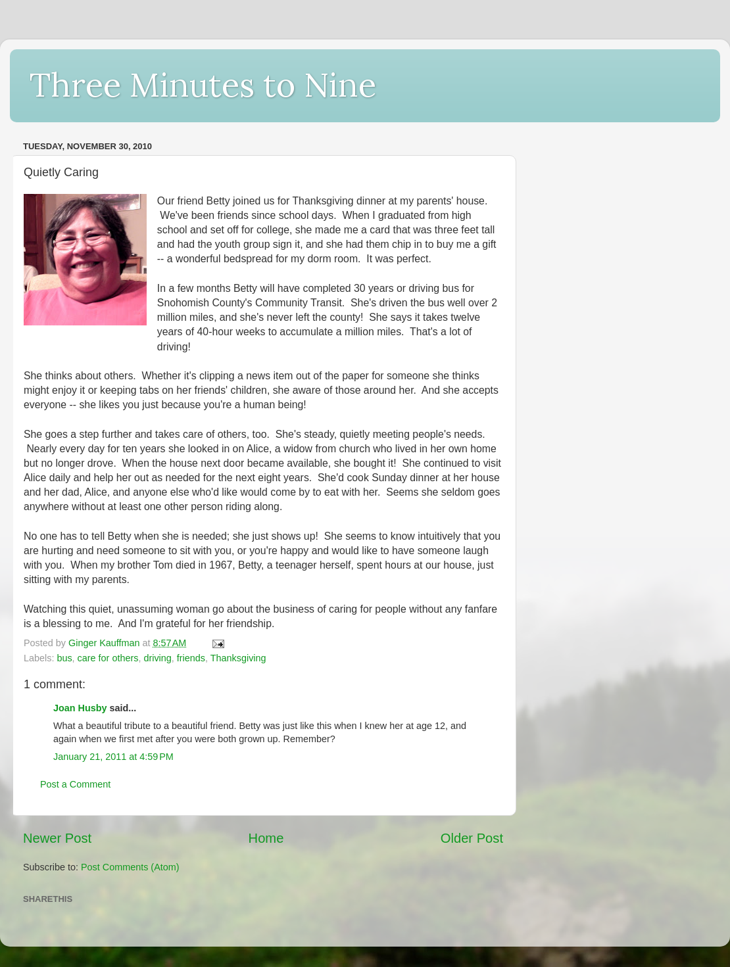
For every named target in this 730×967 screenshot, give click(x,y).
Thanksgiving (238, 658)
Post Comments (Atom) (130, 867)
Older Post (472, 838)
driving (157, 658)
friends (191, 658)
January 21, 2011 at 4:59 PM (113, 756)
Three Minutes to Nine (203, 85)
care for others (108, 658)
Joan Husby (80, 708)
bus (64, 658)
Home (266, 838)
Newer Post (57, 838)
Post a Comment (75, 784)
